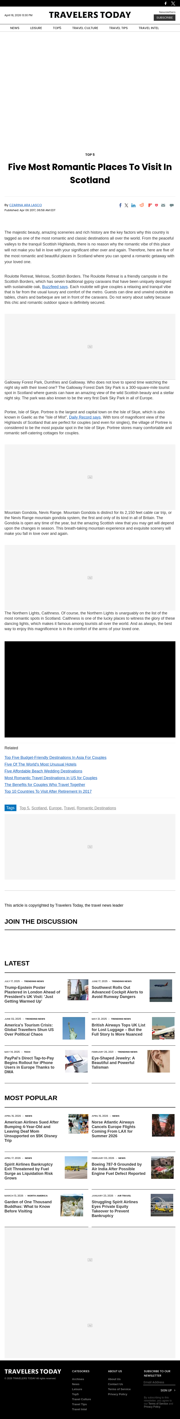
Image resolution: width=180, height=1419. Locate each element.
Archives (78, 1379)
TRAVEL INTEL (149, 28)
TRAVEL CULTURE (85, 28)
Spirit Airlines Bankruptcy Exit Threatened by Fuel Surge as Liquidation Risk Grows (29, 1171)
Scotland (39, 808)
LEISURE (36, 28)
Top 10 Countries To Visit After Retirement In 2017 (48, 791)
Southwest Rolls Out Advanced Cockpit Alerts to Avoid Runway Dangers (117, 992)
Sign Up (166, 1390)
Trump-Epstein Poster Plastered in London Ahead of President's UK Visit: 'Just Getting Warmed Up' (32, 994)
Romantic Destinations (96, 808)
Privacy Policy (117, 1394)
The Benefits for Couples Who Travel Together (45, 785)
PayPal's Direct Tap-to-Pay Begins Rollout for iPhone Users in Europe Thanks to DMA (29, 1065)
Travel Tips (79, 1404)
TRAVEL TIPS (118, 28)
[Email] (163, 205)
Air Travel (124, 1195)
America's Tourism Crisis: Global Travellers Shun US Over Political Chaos (29, 1029)
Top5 (75, 1394)
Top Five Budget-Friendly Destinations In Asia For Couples (56, 757)
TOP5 (57, 28)
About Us (114, 1379)
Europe (55, 808)
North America (38, 1195)
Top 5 (90, 154)
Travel (69, 808)
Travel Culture (81, 1399)
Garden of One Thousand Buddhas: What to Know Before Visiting (28, 1206)
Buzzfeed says (55, 287)
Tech (27, 1052)
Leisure (77, 1389)
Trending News (34, 981)
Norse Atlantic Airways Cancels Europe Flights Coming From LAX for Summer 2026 (113, 1129)
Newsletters (167, 12)
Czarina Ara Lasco (25, 205)
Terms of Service (119, 1389)
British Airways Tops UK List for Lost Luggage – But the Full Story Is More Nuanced (118, 1029)
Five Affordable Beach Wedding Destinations (43, 771)
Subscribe (164, 17)
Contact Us (115, 1384)
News (28, 1116)
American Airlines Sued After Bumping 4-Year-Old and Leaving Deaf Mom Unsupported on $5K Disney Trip (32, 1131)
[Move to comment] (171, 205)
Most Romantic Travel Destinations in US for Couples (51, 778)
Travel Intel (79, 1409)
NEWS (14, 28)
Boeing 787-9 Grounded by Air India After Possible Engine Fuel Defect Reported (118, 1169)
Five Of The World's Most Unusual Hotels (41, 764)
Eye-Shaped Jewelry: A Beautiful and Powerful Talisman (113, 1062)
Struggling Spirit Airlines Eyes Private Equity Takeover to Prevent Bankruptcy (115, 1209)
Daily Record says (85, 417)
